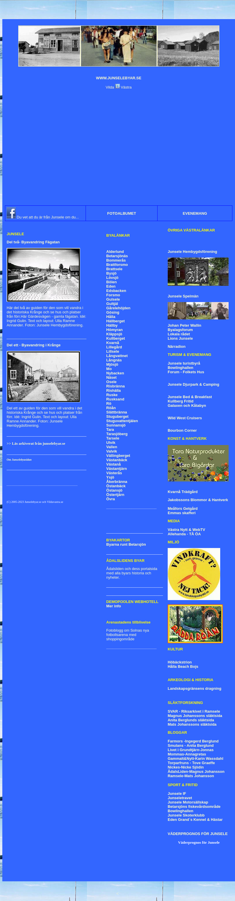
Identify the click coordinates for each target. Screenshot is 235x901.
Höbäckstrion (180, 662)
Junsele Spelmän (183, 296)
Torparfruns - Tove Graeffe (191, 763)
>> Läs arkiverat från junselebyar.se (36, 443)
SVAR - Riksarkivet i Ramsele (194, 711)
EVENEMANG (195, 213)
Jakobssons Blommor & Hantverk (198, 500)
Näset (111, 377)
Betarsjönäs (117, 256)
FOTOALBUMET (121, 213)
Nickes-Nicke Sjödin (186, 767)
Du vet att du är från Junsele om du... (47, 217)
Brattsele (114, 269)
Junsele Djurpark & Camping (193, 384)
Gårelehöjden (118, 308)
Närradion (176, 346)
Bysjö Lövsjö (112, 275)
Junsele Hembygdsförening (192, 251)
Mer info (113, 606)
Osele (111, 382)
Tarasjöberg (116, 434)
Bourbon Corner (182, 430)
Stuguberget (117, 416)
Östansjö (114, 490)
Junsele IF (177, 793)
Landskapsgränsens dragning (194, 688)
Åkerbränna (116, 481)
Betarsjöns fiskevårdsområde (194, 806)
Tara (110, 429)
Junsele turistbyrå (184, 363)
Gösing (112, 312)
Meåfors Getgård (183, 508)
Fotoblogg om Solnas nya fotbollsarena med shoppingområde (127, 634)
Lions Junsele (180, 338)
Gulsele (113, 299)
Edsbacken (116, 290)
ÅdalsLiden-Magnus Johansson (196, 771)
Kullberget (115, 338)
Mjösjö (112, 364)
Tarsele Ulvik (112, 440)
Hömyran (114, 330)
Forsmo (113, 295)
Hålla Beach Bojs (183, 666)
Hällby (112, 325)
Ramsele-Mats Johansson (191, 776)
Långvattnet (117, 356)
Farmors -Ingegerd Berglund (193, 741)
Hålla (110, 317)
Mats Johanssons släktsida (192, 724)
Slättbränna (116, 412)
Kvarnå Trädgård (183, 492)
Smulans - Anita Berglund (191, 745)
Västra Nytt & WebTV (186, 529)
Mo (109, 369)
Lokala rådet (179, 334)
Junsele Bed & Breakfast (190, 397)
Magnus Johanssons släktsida (195, 716)
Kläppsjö (114, 334)
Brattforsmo (117, 264)
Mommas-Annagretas (187, 754)
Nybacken (115, 373)
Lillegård (114, 347)
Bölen (111, 282)
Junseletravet (180, 798)
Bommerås (116, 260)
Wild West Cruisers (185, 418)
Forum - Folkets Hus (186, 372)
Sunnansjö (115, 425)
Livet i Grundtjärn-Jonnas (191, 750)
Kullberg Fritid (181, 401)
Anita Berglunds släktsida (191, 720)
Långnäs (114, 360)
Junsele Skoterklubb (186, 815)
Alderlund (115, 251)
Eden (110, 286)
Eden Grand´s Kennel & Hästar (195, 819)
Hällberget (115, 321)
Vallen (111, 447)
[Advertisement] (54, 147)
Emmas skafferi (182, 513)
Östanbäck (115, 486)
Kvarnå (112, 343)
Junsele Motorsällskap (188, 802)
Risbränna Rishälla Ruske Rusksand (115, 392)
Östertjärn (115, 494)
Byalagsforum (180, 330)
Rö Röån (111, 405)
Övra (110, 499)
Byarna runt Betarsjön (126, 544)
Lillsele (112, 351)
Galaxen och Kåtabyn (187, 405)
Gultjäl (112, 303)
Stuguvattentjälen (122, 421)
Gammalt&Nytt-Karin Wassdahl (195, 758)
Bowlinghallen (180, 367)
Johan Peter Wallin (184, 325)
